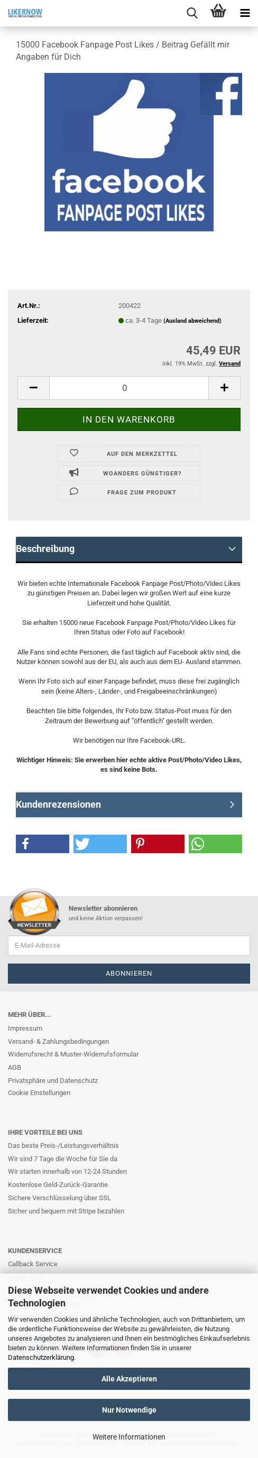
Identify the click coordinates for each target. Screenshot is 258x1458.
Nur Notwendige (129, 1410)
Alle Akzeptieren (129, 1379)
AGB (14, 1067)
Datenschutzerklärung (41, 1357)
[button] (42, 844)
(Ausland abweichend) (192, 320)
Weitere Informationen (129, 1437)
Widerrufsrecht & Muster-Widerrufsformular (73, 1054)
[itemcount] (129, 388)
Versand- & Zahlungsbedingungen (58, 1041)
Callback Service (33, 1264)
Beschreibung (45, 548)
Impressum (25, 1028)
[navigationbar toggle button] (245, 13)
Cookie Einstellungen (39, 1093)
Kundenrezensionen (58, 804)
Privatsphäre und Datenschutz (53, 1081)
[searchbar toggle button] (192, 13)
